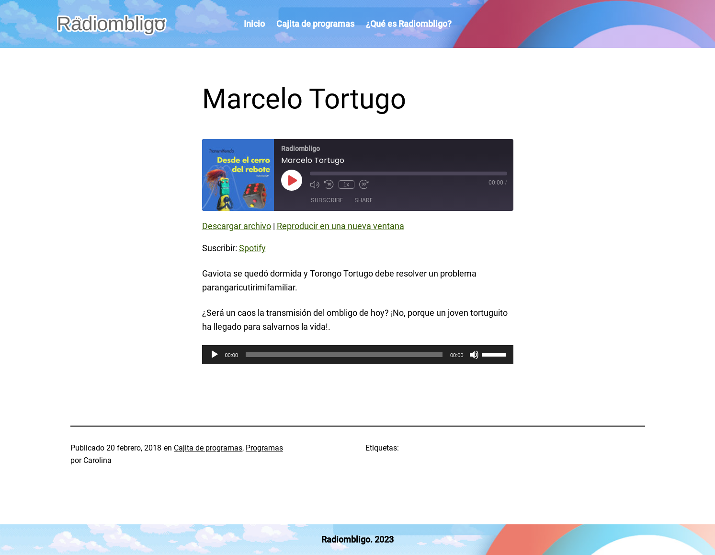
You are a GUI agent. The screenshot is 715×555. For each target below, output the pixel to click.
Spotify (252, 248)
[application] (357, 354)
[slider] (344, 354)
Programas (264, 447)
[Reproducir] (214, 354)
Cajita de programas (208, 447)
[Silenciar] (474, 354)
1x (346, 184)
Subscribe (327, 200)
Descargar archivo (236, 226)
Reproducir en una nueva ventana (340, 226)
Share (363, 200)
